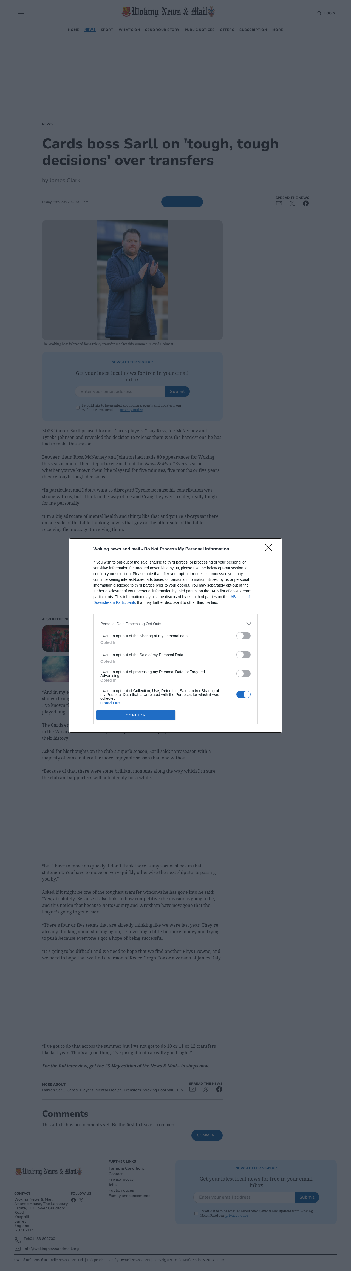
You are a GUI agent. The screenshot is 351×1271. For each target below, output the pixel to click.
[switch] (243, 635)
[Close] (270, 549)
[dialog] (175, 635)
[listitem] (175, 624)
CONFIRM (136, 715)
